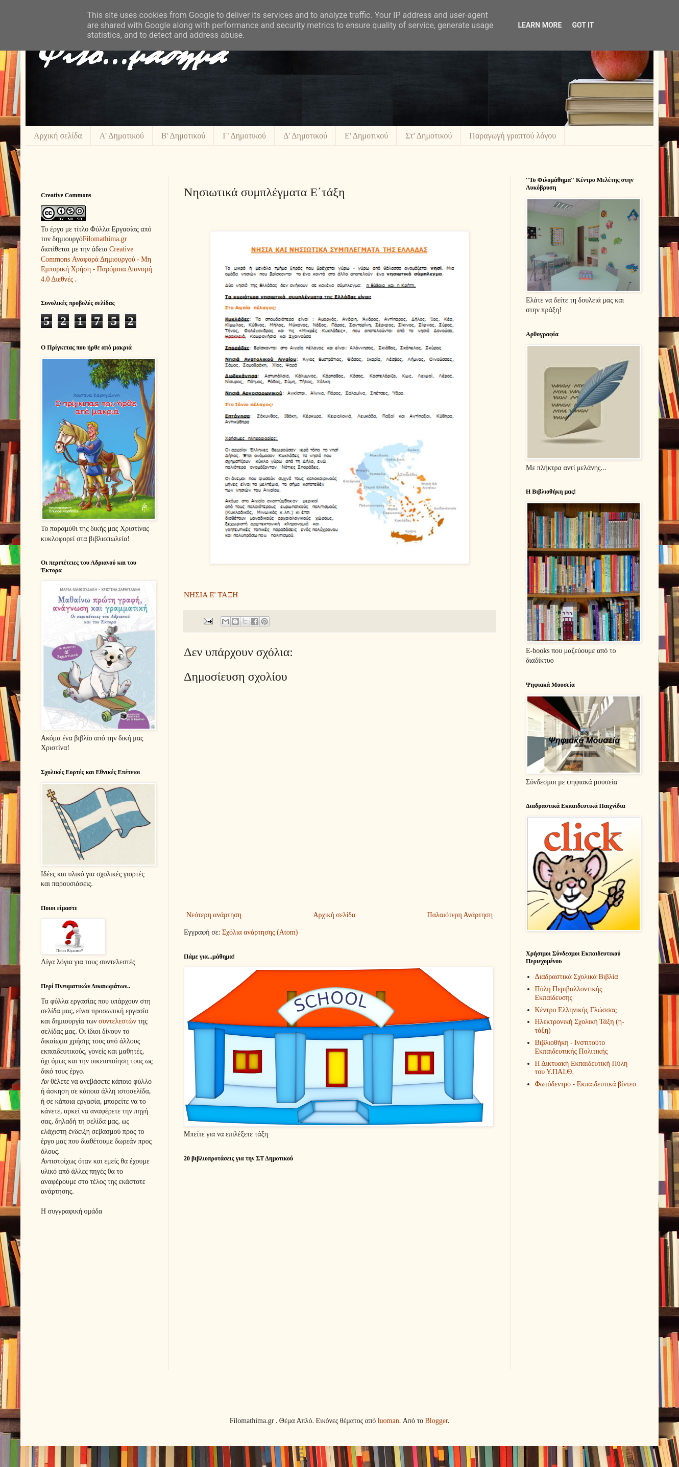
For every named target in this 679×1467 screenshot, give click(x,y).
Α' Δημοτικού (122, 135)
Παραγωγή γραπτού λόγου (512, 135)
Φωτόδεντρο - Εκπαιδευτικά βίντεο (585, 1084)
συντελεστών (117, 1021)
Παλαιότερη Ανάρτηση (460, 915)
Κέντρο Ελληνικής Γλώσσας (576, 1010)
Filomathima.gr (105, 239)
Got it (583, 25)
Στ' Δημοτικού (428, 135)
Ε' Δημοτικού (366, 135)
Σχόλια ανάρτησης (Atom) (260, 932)
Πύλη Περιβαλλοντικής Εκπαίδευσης (568, 993)
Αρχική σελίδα (58, 135)
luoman (388, 1421)
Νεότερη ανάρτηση (213, 915)
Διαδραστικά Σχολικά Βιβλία (576, 977)
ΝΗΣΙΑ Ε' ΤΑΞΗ (211, 594)
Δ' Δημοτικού (305, 135)
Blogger (436, 1421)
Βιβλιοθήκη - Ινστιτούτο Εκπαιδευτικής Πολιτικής (571, 1047)
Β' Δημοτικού (183, 135)
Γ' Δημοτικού (244, 135)
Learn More (540, 25)
